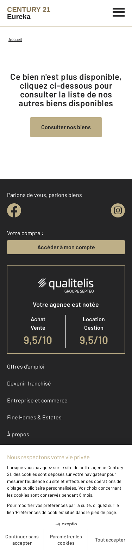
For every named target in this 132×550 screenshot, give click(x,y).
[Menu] (119, 11)
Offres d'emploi (25, 366)
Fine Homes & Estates (34, 417)
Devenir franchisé (29, 383)
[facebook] (14, 210)
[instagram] (118, 210)
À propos (18, 434)
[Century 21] (28, 13)
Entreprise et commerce (37, 400)
